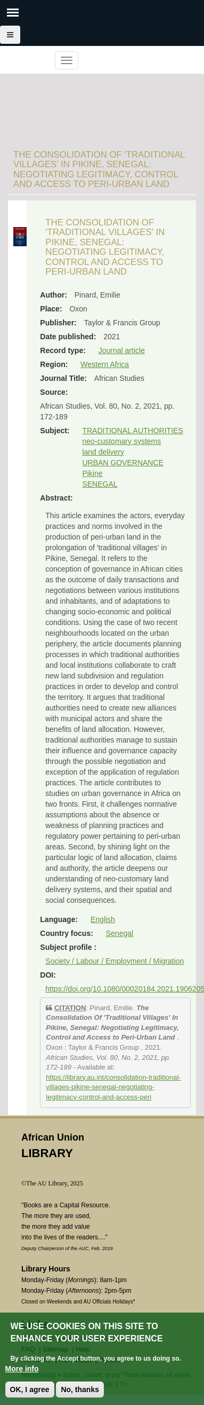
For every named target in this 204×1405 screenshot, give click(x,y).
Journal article (122, 350)
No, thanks (80, 1389)
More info (22, 1368)
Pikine (92, 473)
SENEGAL (99, 484)
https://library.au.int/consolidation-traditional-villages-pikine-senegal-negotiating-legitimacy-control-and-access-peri (113, 1087)
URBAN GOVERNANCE (122, 462)
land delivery (103, 452)
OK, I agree (30, 1389)
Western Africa (104, 364)
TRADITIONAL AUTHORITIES (132, 430)
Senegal (119, 933)
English (103, 919)
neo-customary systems (121, 441)
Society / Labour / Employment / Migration (114, 961)
